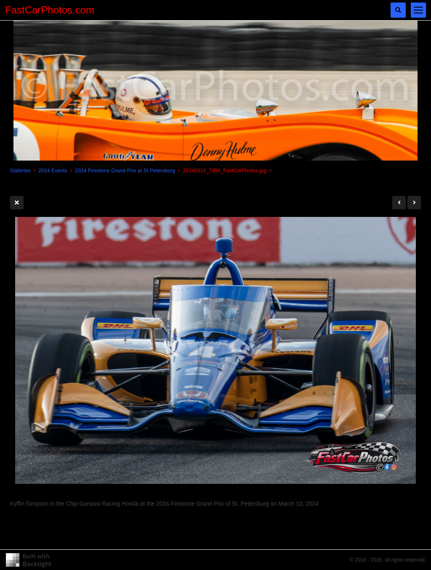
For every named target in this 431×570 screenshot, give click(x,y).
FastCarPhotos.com (49, 10)
